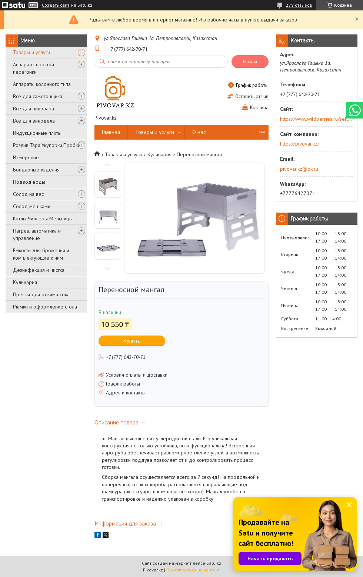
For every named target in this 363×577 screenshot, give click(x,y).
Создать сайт (55, 5)
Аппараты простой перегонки (33, 68)
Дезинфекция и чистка (38, 270)
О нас (199, 132)
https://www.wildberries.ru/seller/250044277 (316, 119)
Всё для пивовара (33, 108)
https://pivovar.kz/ (299, 143)
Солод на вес (28, 194)
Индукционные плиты (37, 133)
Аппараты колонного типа (42, 84)
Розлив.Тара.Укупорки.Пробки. (47, 145)
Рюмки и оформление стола (45, 306)
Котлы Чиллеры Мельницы (43, 218)
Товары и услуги (31, 52)
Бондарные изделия (36, 169)
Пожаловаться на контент (193, 570)
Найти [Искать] (250, 61)
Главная (111, 132)
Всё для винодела (34, 120)
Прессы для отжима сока (41, 294)
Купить (131, 340)
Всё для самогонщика (37, 96)
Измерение (26, 157)
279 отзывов (299, 5)
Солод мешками (31, 206)
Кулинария (25, 282)
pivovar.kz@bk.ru (299, 169)
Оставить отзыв (252, 96)
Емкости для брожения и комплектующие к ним (41, 254)
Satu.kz (213, 563)
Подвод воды (29, 182)
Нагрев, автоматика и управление (37, 234)
